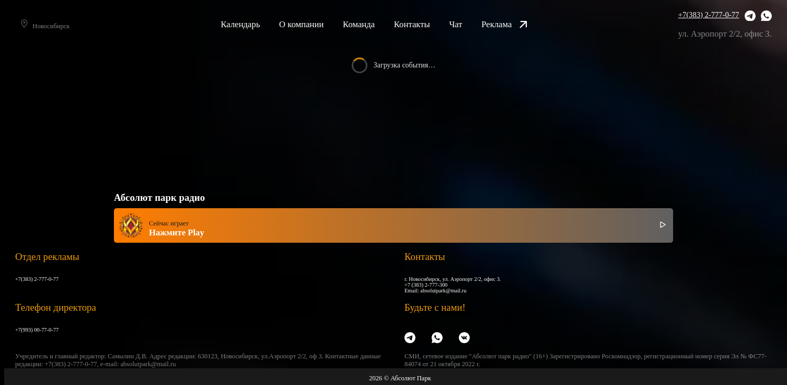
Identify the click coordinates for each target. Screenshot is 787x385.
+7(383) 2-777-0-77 (708, 14)
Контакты (425, 24)
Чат (469, 24)
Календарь (253, 24)
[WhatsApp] (766, 17)
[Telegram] (750, 17)
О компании (315, 24)
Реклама (518, 24)
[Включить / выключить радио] (662, 225)
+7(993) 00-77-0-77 (37, 330)
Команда (372, 24)
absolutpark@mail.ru (443, 290)
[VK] (464, 338)
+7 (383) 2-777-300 (425, 285)
